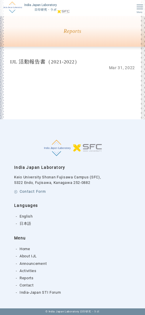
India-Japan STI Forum (40, 292)
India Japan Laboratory (40, 7)
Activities (28, 271)
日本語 (25, 223)
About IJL (28, 256)
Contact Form (33, 192)
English (26, 216)
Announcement (33, 263)
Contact (27, 285)
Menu (139, 9)
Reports (27, 278)
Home (25, 249)
